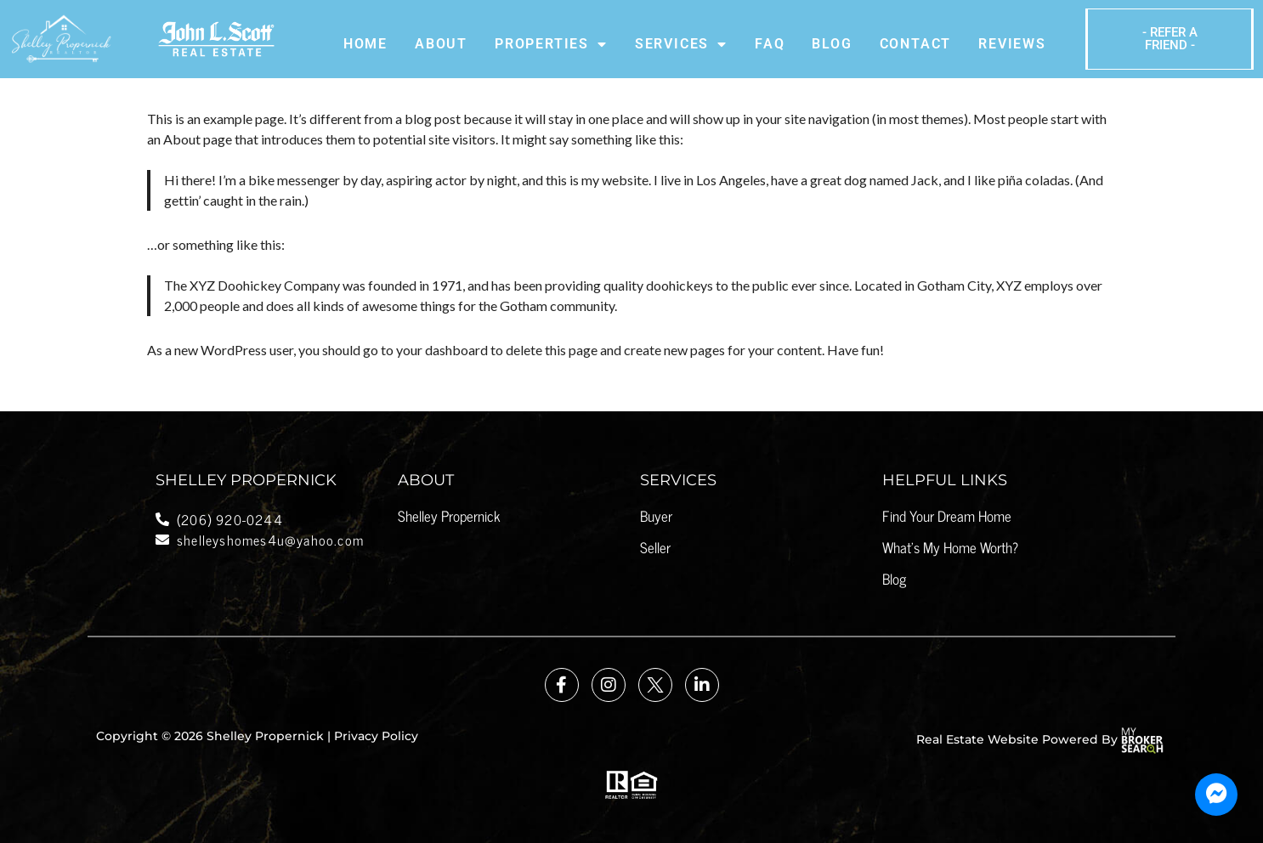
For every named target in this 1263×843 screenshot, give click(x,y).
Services (681, 44)
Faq (769, 44)
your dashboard (442, 350)
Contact (916, 44)
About (441, 44)
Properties (551, 44)
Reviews (1012, 44)
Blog (832, 44)
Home (365, 44)
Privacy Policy (376, 736)
